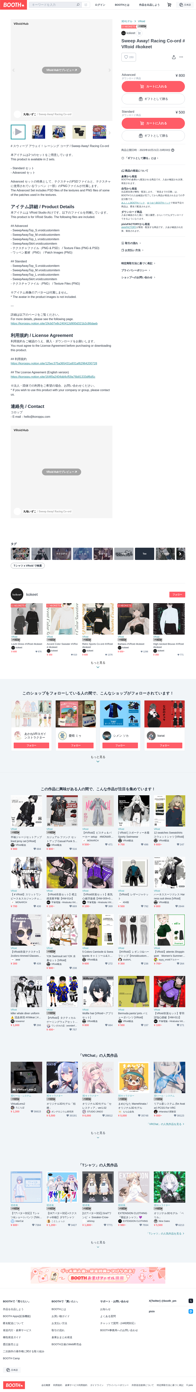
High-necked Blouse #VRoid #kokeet (168, 645)
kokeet (32, 594)
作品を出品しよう (149, 5)
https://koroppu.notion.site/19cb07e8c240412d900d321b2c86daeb (54, 323)
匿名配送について (13, 1323)
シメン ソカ (121, 735)
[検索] (78, 5)
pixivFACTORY (128, 227)
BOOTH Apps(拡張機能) (17, 1316)
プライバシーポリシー (134, 270)
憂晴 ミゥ (75, 735)
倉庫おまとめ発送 (62, 1337)
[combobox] (55, 5)
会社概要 (45, 1385)
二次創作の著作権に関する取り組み (23, 1351)
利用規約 (57, 1385)
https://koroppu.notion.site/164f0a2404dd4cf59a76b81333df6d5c (53, 376)
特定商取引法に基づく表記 (136, 263)
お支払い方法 (133, 250)
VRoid (141, 21)
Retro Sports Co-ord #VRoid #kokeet (97, 645)
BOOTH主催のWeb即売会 (67, 1344)
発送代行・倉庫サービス (17, 1330)
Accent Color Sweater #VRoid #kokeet (62, 645)
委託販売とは (10, 1344)
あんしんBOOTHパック (133, 203)
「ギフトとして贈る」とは (140, 158)
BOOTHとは (122, 5)
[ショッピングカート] (169, 5)
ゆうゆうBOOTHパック (158, 203)
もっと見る (98, 760)
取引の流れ (131, 243)
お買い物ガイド (61, 1316)
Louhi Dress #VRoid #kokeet (26, 644)
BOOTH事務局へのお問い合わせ (119, 1330)
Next (109, 70)
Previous (14, 70)
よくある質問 (108, 1316)
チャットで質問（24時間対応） (118, 1323)
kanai (161, 735)
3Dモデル (126, 21)
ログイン (100, 5)
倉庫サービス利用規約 (76, 1385)
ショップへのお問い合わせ (136, 277)
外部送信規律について (143, 1385)
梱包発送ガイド (12, 1337)
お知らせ (105, 1309)
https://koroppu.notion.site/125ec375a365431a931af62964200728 (54, 363)
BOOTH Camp (11, 1358)
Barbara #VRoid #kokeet (131, 644)
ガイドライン (97, 1385)
